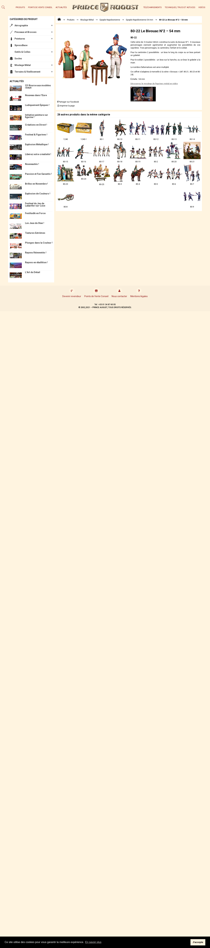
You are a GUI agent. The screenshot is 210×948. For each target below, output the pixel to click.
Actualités (61, 7)
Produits (20, 7)
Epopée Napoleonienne (110, 20)
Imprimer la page (66, 106)
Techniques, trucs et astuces (180, 7)
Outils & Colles (22, 52)
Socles (18, 58)
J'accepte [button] (198, 942)
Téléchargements (152, 7)
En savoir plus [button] (93, 942)
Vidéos (201, 7)
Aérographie (21, 25)
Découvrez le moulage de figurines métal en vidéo (154, 84)
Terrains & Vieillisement (27, 71)
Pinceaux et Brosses (26, 32)
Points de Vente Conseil (40, 7)
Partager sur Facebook (68, 102)
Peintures (20, 38)
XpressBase (21, 45)
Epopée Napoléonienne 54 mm (139, 20)
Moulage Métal (23, 65)
